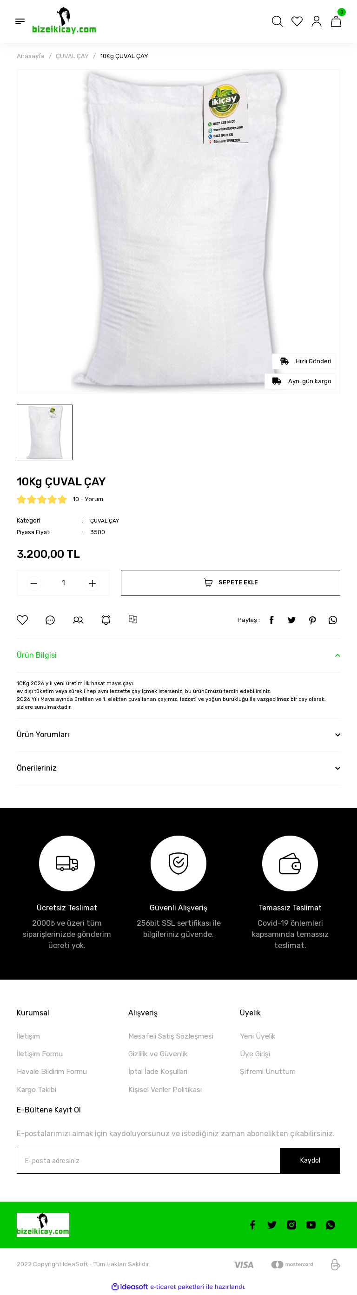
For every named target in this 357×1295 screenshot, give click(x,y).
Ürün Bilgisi (37, 655)
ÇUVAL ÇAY (105, 520)
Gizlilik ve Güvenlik (160, 1054)
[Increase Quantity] (92, 583)
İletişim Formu (42, 1054)
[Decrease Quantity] (33, 583)
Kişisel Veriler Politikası (167, 1090)
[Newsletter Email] (178, 1162)
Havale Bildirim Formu (55, 1072)
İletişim (30, 1036)
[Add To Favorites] (22, 619)
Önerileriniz (37, 768)
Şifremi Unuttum (270, 1072)
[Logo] (64, 21)
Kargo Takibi (38, 1090)
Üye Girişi (256, 1054)
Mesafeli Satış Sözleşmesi (173, 1036)
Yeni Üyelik (259, 1036)
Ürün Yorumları (43, 734)
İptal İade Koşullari (160, 1072)
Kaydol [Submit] (310, 1162)
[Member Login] (316, 21)
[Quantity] (63, 582)
